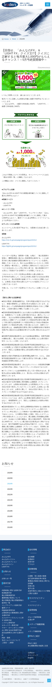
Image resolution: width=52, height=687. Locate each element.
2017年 (10, 522)
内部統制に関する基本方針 (12, 590)
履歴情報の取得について (11, 598)
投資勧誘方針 (7, 593)
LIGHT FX (5, 567)
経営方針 (31, 562)
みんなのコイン (8, 564)
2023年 (10, 489)
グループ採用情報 (34, 617)
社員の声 (31, 620)
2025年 (10, 478)
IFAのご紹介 (32, 643)
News (14, 39)
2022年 (10, 494)
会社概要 (31, 557)
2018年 (10, 516)
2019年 (10, 511)
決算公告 (31, 586)
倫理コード (6, 608)
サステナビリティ (34, 605)
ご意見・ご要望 (8, 643)
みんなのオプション (9, 562)
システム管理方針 (8, 623)
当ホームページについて (11, 640)
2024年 (10, 484)
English (30, 658)
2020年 (10, 505)
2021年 (10, 500)
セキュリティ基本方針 (10, 625)
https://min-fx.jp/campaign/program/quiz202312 (19, 240)
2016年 (10, 527)
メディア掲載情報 (34, 631)
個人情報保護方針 (8, 595)
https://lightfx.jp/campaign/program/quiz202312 (19, 246)
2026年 (10, 473)
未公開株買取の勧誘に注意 (38, 646)
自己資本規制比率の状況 (37, 578)
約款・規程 (6, 638)
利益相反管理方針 (8, 610)
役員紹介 (31, 559)
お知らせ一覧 (7, 578)
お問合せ (31, 653)
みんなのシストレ (8, 559)
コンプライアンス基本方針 (12, 605)
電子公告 (31, 588)
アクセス (31, 564)
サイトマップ (33, 655)
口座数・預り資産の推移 (37, 576)
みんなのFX (6, 557)
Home (6, 39)
